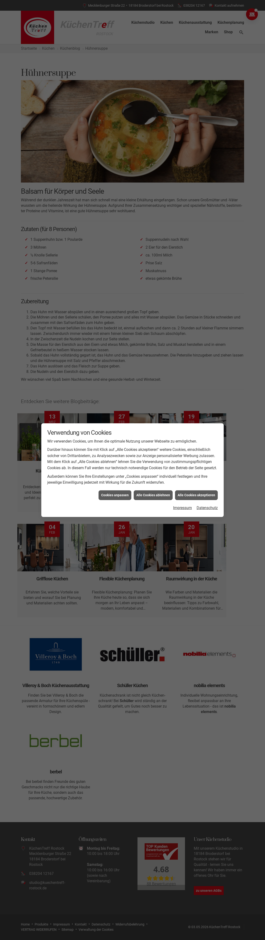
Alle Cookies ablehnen (153, 495)
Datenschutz (207, 508)
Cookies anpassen (115, 495)
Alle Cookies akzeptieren (196, 495)
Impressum (182, 508)
